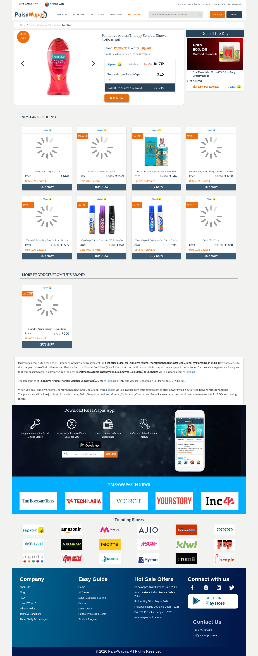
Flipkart (145, 48)
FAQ (22, 597)
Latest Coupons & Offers (92, 597)
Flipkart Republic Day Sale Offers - (156, 606)
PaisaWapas (118, 651)
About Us (25, 587)
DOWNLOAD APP (235, 4)
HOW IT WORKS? (203, 4)
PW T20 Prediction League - (153, 612)
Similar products (39, 117)
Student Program (87, 619)
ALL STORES (78, 14)
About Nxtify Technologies (34, 619)
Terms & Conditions (30, 613)
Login (234, 14)
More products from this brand (53, 275)
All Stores (83, 592)
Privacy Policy (27, 608)
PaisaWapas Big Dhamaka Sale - (155, 587)
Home (81, 587)
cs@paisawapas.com (205, 635)
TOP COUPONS (115, 14)
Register (217, 14)
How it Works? (28, 603)
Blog (22, 592)
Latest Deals (85, 608)
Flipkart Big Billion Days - (151, 601)
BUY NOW (116, 98)
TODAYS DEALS (97, 14)
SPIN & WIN (54, 4)
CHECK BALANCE (185, 4)
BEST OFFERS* (134, 14)
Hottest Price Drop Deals (92, 613)
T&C (109, 79)
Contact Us (207, 622)
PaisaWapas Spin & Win (147, 617)
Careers (82, 603)
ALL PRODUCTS (60, 14)
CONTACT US (219, 4)
